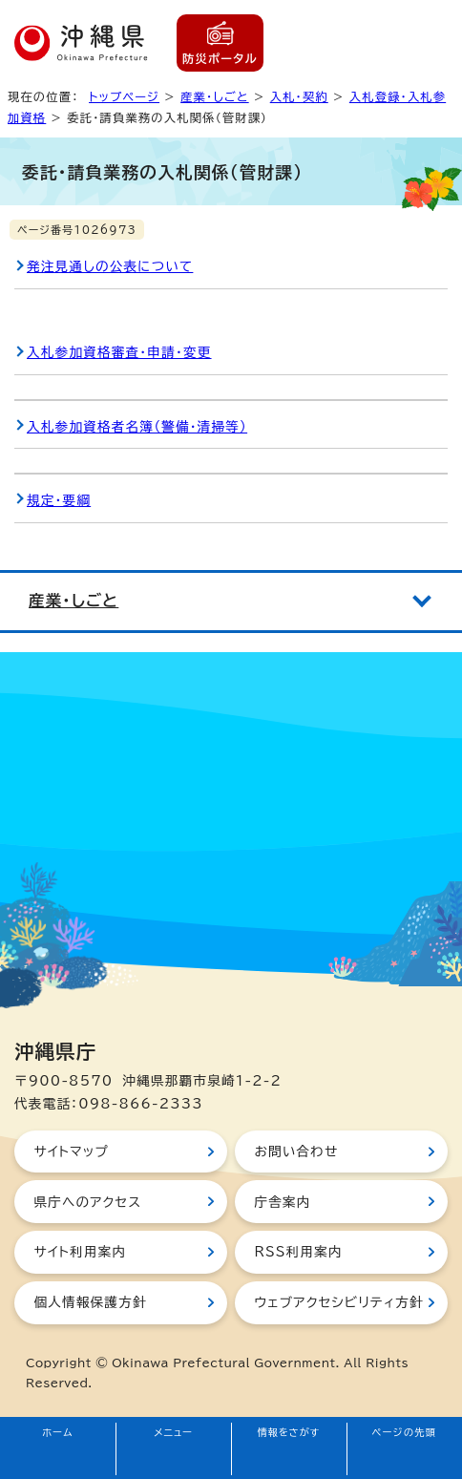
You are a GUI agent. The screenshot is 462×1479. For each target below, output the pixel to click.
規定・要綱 (59, 500)
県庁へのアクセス (87, 1202)
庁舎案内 (282, 1202)
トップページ (124, 96)
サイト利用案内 (79, 1251)
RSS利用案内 (298, 1251)
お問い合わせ (296, 1151)
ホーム (58, 1432)
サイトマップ (71, 1151)
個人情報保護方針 (89, 1302)
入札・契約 (299, 96)
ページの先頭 (404, 1432)
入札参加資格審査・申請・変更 (119, 352)
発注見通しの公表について (110, 266)
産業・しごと (214, 96)
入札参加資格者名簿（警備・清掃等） (137, 426)
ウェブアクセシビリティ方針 (339, 1302)
